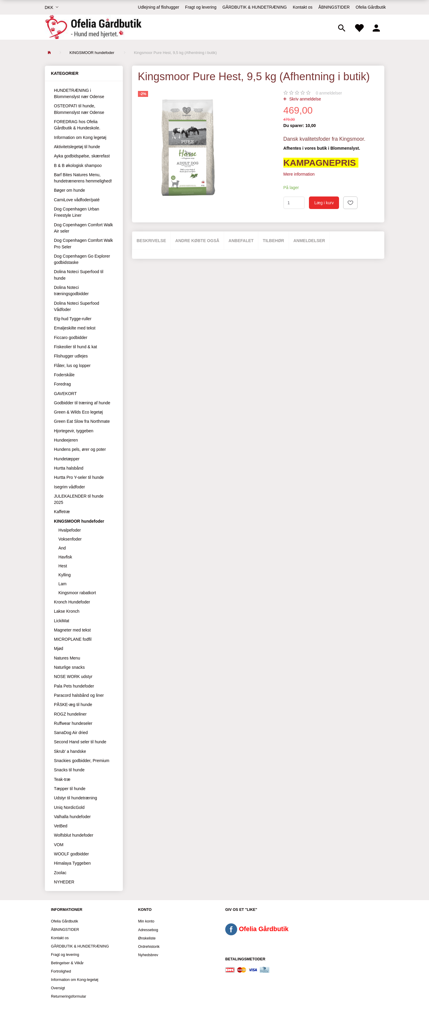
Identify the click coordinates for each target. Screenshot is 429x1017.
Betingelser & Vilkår (67, 963)
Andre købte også (197, 240)
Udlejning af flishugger (158, 7)
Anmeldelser (309, 240)
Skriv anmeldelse (304, 99)
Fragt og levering (200, 7)
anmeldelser (329, 93)
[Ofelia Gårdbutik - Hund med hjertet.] (93, 27)
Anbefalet (241, 240)
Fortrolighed (61, 971)
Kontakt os (303, 7)
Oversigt (58, 988)
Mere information (299, 174)
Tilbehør (273, 240)
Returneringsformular (68, 996)
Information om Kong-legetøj (74, 980)
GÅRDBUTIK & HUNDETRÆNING (254, 7)
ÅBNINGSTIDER (334, 7)
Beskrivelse (151, 240)
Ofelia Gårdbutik (371, 7)
